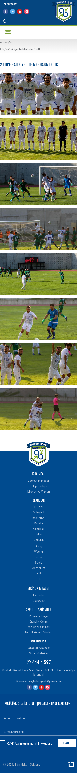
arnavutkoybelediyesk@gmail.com (38, 681)
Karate (38, 523)
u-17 (39, 578)
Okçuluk (39, 539)
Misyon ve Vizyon (38, 491)
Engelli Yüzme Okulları (38, 632)
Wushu (38, 551)
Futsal (38, 557)
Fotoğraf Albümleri (38, 647)
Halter (38, 534)
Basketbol (38, 517)
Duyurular (39, 600)
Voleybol (38, 512)
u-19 (39, 573)
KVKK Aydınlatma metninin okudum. (29, 743)
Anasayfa (10, 4)
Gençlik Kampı (39, 621)
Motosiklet (38, 568)
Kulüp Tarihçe (38, 486)
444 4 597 (38, 663)
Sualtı (38, 562)
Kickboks (38, 528)
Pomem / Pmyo (38, 616)
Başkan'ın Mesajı (38, 480)
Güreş (38, 546)
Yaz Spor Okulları (38, 627)
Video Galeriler (38, 653)
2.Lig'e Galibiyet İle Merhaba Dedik (20, 49)
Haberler (38, 595)
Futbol (38, 507)
